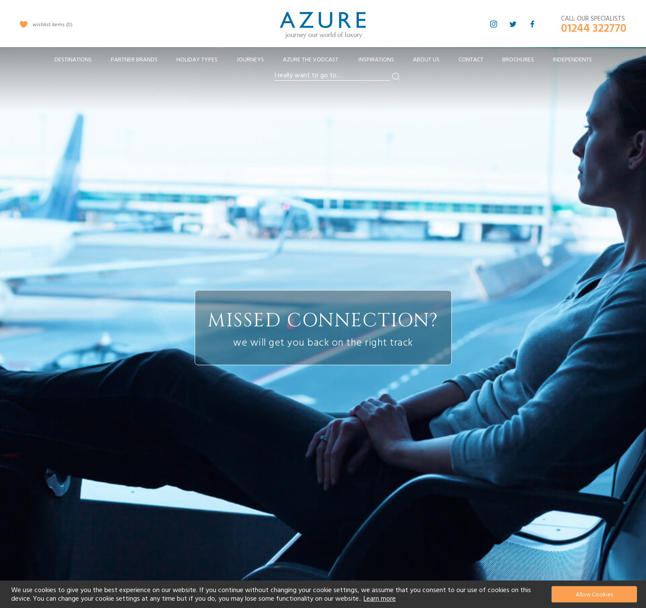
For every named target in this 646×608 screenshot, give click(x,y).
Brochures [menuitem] (518, 59)
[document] (324, 594)
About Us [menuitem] (426, 59)
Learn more (380, 598)
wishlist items (53, 24)
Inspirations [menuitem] (376, 59)
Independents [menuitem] (572, 59)
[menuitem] (73, 60)
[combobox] (332, 75)
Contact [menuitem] (470, 59)
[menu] (323, 62)
